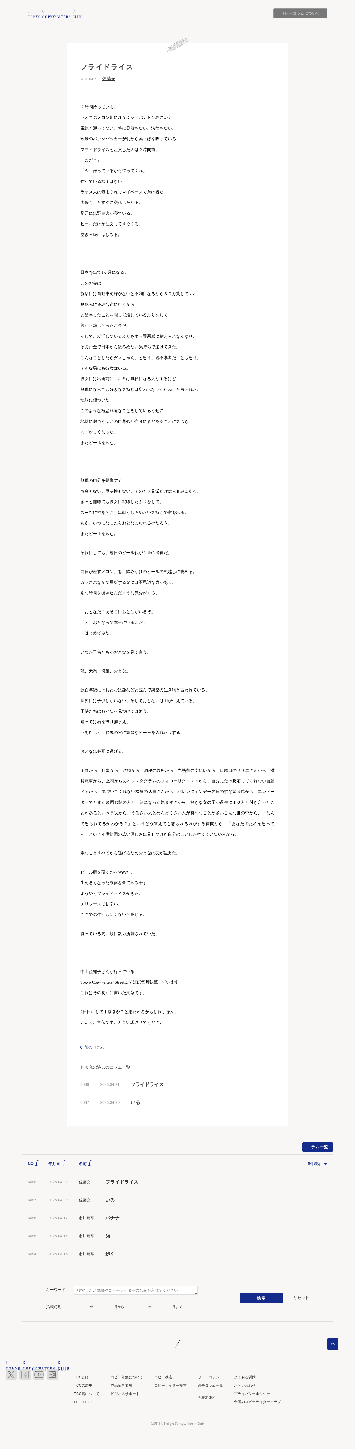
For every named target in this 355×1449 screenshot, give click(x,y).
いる (135, 1102)
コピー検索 (163, 1377)
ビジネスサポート (125, 1394)
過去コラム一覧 (210, 1385)
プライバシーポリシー (252, 1394)
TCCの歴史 (83, 1385)
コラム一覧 (317, 1147)
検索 (261, 1298)
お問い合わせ (245, 1385)
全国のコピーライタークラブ (257, 1402)
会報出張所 (207, 1398)
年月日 (57, 1163)
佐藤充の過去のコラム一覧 (105, 1067)
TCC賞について (87, 1394)
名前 (86, 1163)
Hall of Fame (84, 1402)
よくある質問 (245, 1377)
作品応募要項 (121, 1385)
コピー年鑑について (127, 1377)
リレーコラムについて (300, 13)
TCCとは (81, 1377)
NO (34, 1163)
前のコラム (94, 1047)
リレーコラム (208, 1377)
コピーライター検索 (170, 1385)
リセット (301, 1298)
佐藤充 (108, 78)
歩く (110, 1254)
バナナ (112, 1218)
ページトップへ (332, 1344)
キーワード (55, 1290)
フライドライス (147, 1084)
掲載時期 (54, 1307)
